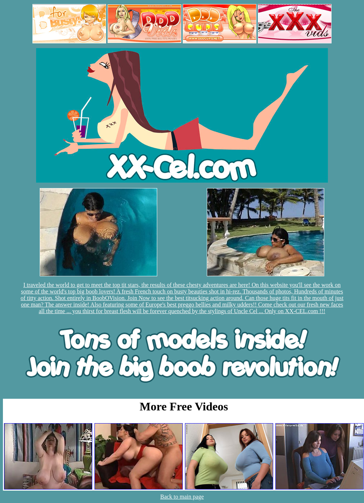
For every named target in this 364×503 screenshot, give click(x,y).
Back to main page (182, 497)
